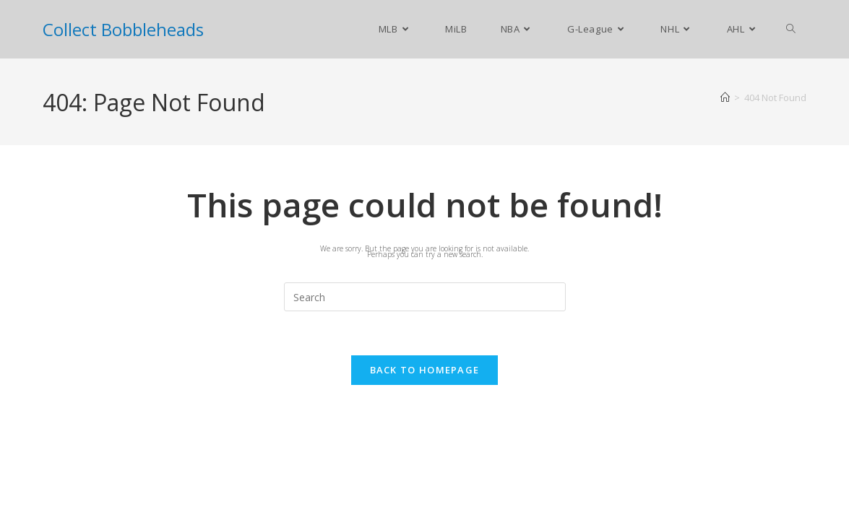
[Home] (725, 97)
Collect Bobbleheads (123, 29)
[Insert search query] (425, 296)
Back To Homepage (425, 369)
